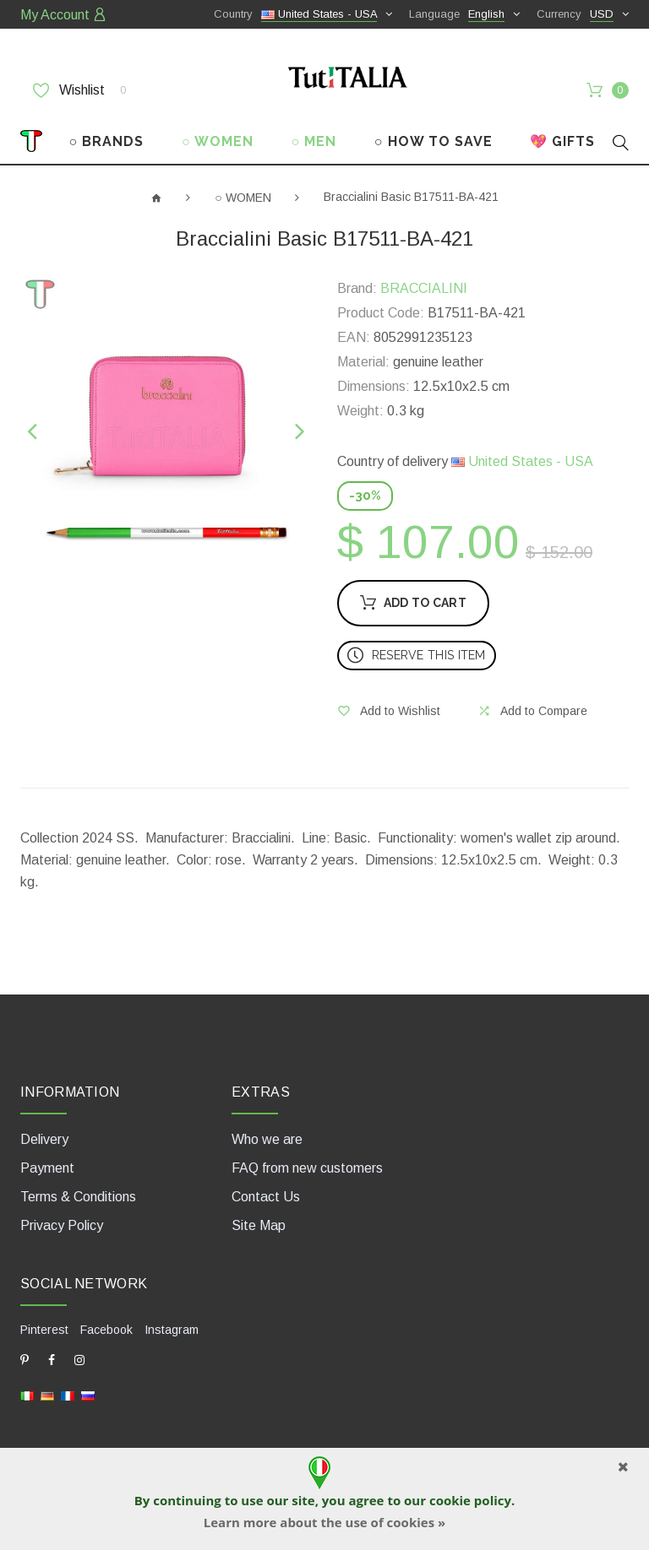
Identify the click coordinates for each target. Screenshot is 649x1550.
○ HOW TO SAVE (433, 141)
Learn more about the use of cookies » (324, 1522)
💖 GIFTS (562, 141)
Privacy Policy (61, 1225)
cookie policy (470, 1500)
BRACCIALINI (423, 288)
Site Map (259, 1225)
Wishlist (79, 90)
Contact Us (266, 1197)
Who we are (267, 1139)
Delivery (44, 1139)
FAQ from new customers (307, 1168)
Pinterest (44, 1329)
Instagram (172, 1329)
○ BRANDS (107, 141)
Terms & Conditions (78, 1197)
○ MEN (313, 141)
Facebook (106, 1329)
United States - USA (522, 461)
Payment (47, 1168)
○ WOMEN (218, 141)
